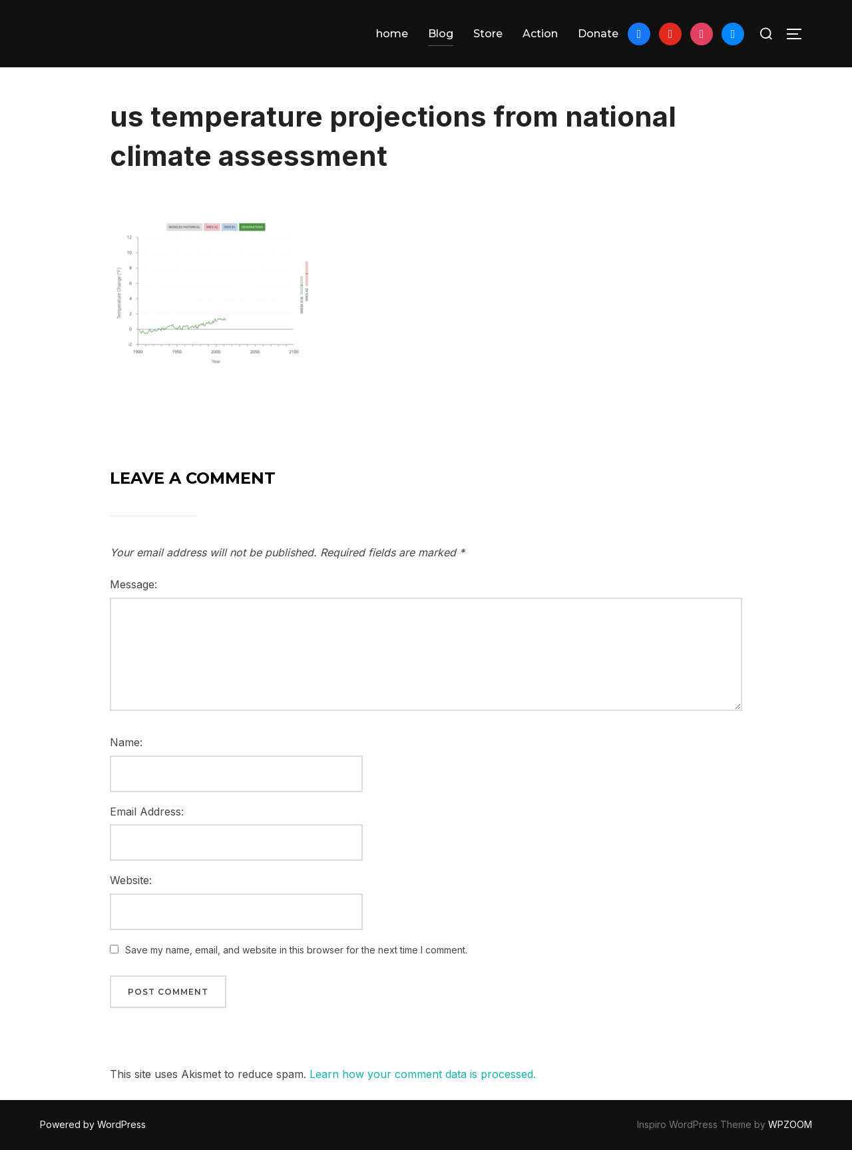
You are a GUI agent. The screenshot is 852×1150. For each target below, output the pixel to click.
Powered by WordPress (93, 1124)
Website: (131, 880)
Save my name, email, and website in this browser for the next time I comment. (296, 949)
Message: (133, 584)
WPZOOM (790, 1124)
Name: (126, 742)
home (392, 33)
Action (540, 33)
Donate (598, 33)
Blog (440, 33)
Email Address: (147, 811)
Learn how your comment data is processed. (423, 1074)
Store (488, 33)
